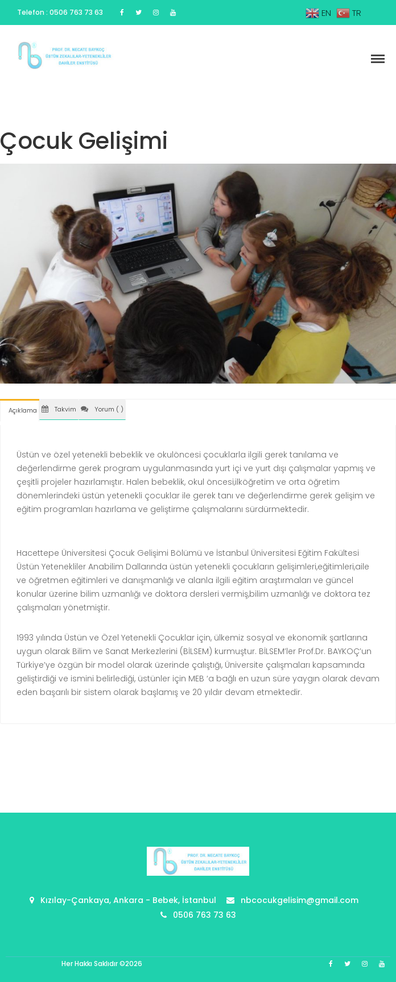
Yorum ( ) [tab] (102, 409)
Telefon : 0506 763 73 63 (60, 12)
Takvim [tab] (59, 409)
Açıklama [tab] (23, 410)
